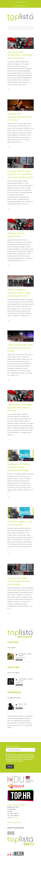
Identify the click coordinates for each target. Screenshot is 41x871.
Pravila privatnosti (13, 822)
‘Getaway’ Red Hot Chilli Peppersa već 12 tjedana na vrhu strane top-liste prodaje (20, 174)
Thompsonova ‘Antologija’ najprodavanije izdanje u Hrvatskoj (19, 407)
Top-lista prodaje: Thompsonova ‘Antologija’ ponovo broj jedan (19, 55)
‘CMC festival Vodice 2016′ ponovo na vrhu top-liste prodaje (20, 347)
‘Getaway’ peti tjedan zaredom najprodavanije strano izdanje (18, 581)
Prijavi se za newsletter (12, 746)
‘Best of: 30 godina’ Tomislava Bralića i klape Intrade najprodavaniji (19, 292)
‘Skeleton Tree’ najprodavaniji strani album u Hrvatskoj (20, 116)
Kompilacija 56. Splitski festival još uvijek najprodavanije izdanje (18, 467)
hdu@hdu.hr (15, 817)
